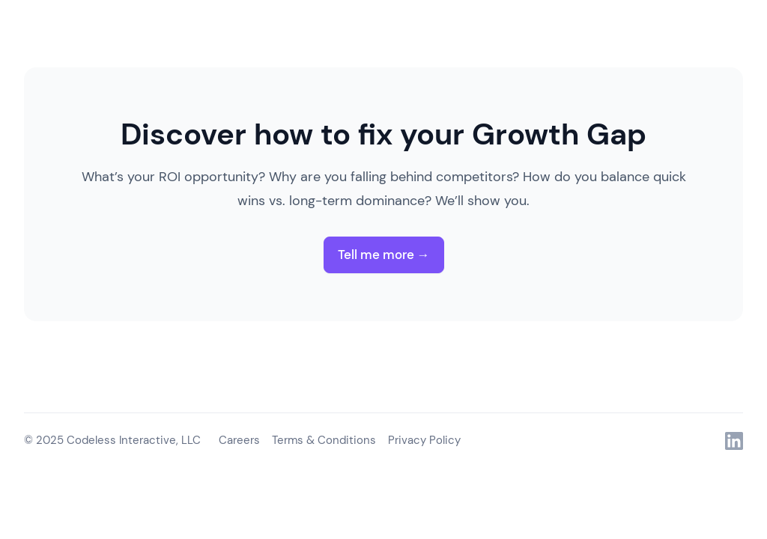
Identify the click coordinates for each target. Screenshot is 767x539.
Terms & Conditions (324, 440)
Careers (239, 440)
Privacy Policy (424, 440)
